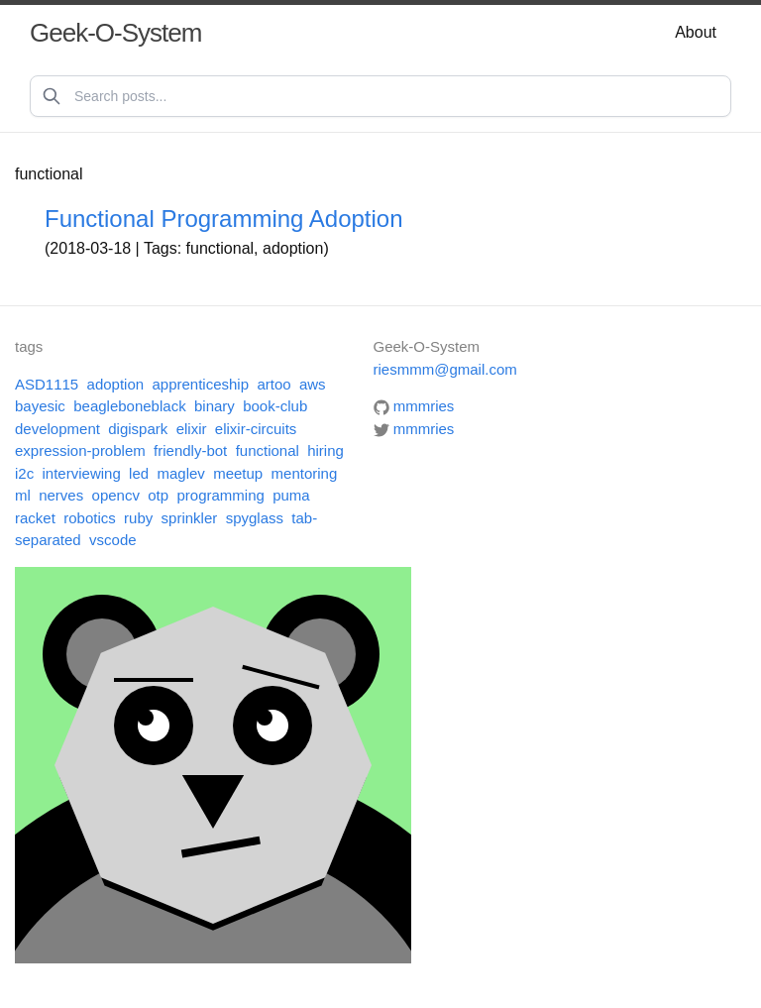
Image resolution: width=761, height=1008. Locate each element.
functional (267, 450)
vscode (113, 539)
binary (214, 405)
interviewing (82, 473)
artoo (273, 384)
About (695, 32)
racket (35, 517)
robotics (89, 517)
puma (291, 495)
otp (158, 495)
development (57, 428)
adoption (116, 384)
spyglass (254, 517)
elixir (191, 428)
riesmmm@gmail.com (445, 369)
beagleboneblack (129, 405)
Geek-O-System (115, 33)
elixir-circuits (256, 428)
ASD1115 (46, 384)
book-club (275, 405)
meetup (238, 473)
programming (220, 495)
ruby (138, 517)
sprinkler (190, 517)
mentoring (305, 473)
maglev (180, 473)
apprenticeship (200, 384)
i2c (24, 473)
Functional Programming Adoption (224, 218)
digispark (137, 428)
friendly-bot (190, 450)
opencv (116, 495)
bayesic (40, 405)
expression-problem (80, 450)
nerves (61, 495)
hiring (325, 450)
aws (312, 384)
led (139, 473)
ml (23, 495)
